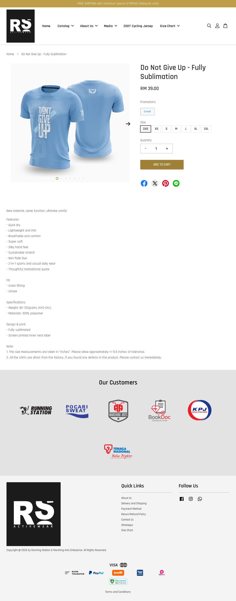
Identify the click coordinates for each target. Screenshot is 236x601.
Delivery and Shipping (134, 503)
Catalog (66, 26)
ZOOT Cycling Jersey (138, 26)
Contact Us (127, 519)
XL (195, 129)
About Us (89, 26)
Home (46, 26)
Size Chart (170, 26)
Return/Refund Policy (133, 514)
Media (110, 26)
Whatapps (127, 525)
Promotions (148, 102)
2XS (145, 129)
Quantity (146, 140)
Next (128, 124)
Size (143, 122)
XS (156, 129)
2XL (206, 129)
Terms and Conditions (118, 592)
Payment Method (131, 509)
